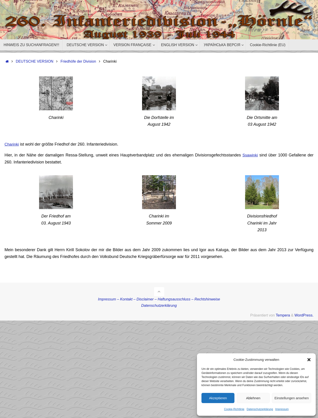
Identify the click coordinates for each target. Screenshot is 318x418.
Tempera (283, 315)
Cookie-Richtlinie (234, 409)
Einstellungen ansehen (291, 398)
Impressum (282, 409)
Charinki (12, 144)
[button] (309, 359)
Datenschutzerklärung (260, 409)
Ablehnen (253, 398)
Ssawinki (250, 155)
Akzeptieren (218, 398)
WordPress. (304, 315)
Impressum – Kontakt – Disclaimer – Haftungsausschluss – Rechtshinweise (159, 299)
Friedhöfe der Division (78, 61)
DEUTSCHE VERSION (34, 61)
